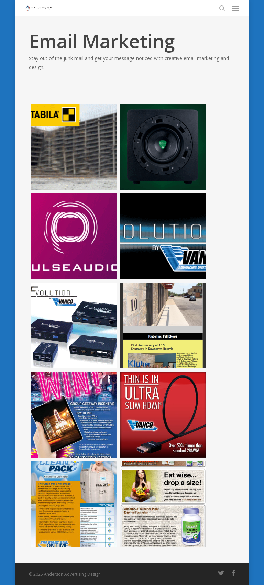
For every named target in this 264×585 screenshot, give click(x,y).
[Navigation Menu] (235, 8)
